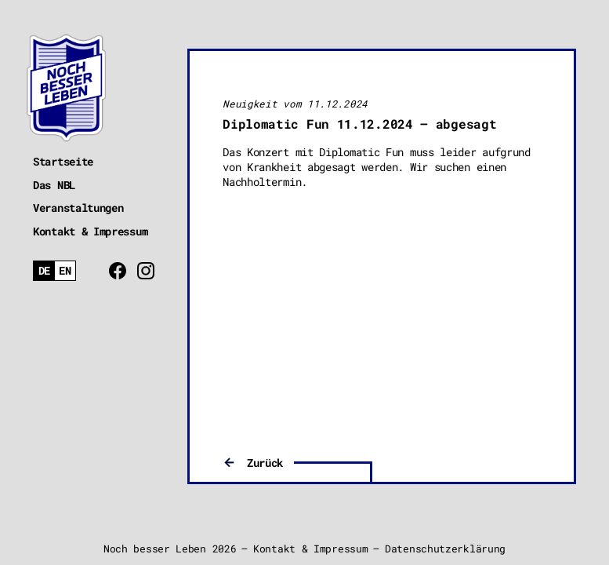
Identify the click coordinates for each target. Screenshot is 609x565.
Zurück (265, 462)
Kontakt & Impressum (90, 231)
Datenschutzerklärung (445, 548)
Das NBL (54, 184)
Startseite (63, 161)
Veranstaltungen (78, 207)
